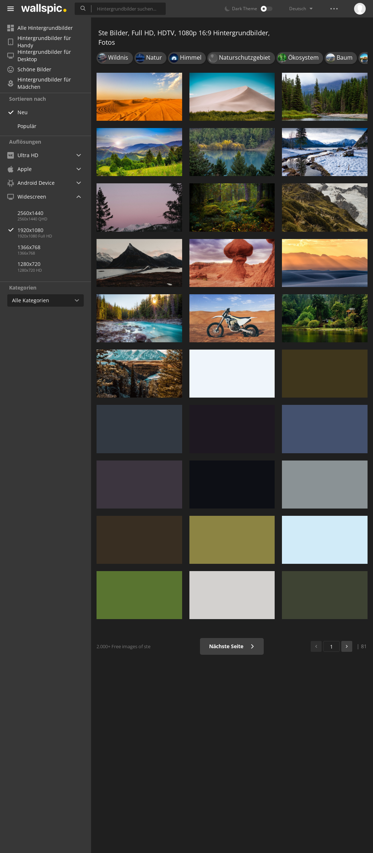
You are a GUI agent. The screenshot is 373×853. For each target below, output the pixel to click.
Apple (19, 169)
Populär (26, 126)
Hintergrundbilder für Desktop (39, 56)
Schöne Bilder (29, 69)
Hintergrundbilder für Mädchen (39, 83)
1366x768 (28, 247)
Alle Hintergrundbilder (40, 27)
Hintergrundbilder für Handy (39, 42)
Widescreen (26, 196)
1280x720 (28, 264)
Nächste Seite (232, 646)
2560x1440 (30, 213)
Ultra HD (22, 155)
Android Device (31, 183)
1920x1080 (54, 230)
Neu (22, 112)
